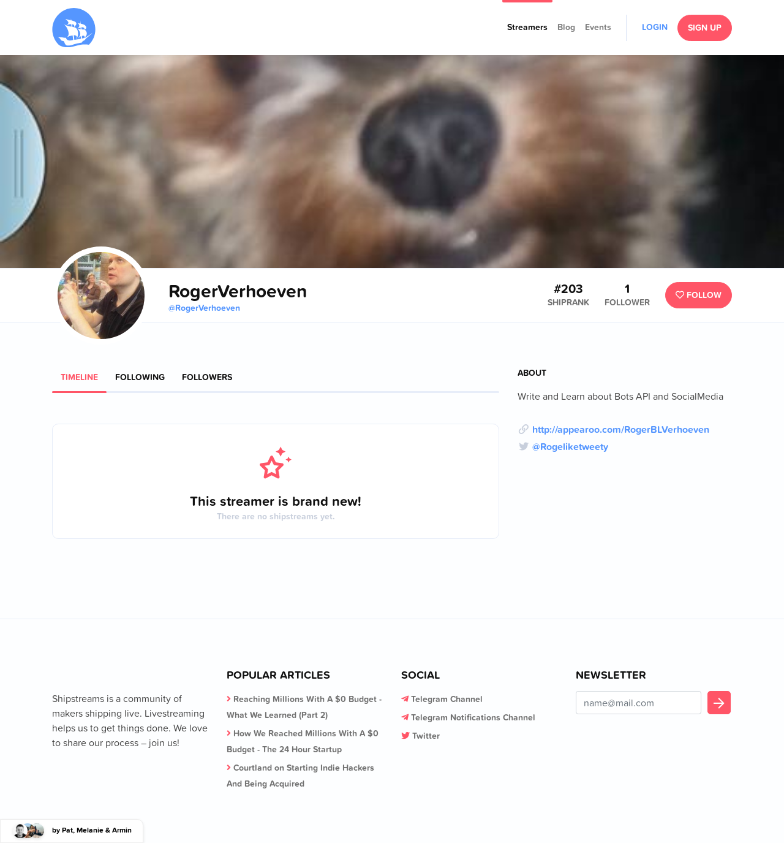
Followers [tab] (207, 377)
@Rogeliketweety (570, 446)
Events (598, 27)
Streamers (527, 27)
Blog (566, 27)
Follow (699, 295)
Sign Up (705, 27)
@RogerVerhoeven (204, 307)
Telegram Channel (447, 699)
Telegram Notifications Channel (473, 717)
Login (655, 27)
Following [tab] (140, 377)
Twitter (426, 736)
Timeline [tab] (79, 377)
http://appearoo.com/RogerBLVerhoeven (620, 429)
